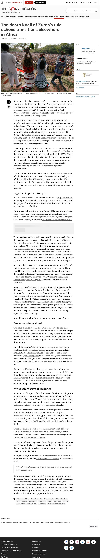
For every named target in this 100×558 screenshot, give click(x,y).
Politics (59, 16)
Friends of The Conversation (11, 551)
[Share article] (9, 102)
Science (69, 16)
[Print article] (9, 107)
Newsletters (40, 2)
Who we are (36, 541)
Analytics (4, 554)
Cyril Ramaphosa (31, 356)
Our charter (36, 544)
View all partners (80, 87)
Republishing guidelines (9, 548)
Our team (35, 548)
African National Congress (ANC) (56, 503)
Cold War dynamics (36, 182)
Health (51, 16)
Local (87, 16)
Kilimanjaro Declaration (47, 459)
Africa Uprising (64, 151)
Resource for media (39, 554)
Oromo (49, 501)
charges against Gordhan (25, 296)
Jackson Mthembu (31, 503)
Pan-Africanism (33, 501)
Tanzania (46, 498)
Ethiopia (19, 498)
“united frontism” (32, 135)
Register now (93, 526)
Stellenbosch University (82, 81)
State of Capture (31, 113)
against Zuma (20, 260)
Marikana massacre (22, 110)
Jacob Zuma (26, 498)
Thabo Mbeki (64, 498)
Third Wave (65, 501)
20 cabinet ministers (52, 421)
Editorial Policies (7, 541)
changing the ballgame (34, 438)
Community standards (9, 544)
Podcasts (81, 16)
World (76, 16)
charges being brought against (27, 280)
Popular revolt (57, 501)
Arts (5, 16)
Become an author (72, 2)
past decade (44, 185)
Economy (13, 16)
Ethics (43, 16)
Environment (30, 16)
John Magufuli (42, 503)
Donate (29, 2)
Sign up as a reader (86, 2)
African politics (55, 498)
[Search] (95, 10)
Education (20, 16)
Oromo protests (21, 503)
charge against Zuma (23, 249)
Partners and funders (39, 551)
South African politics (37, 498)
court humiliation (62, 113)
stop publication (64, 198)
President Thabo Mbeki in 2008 (57, 220)
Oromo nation (42, 501)
